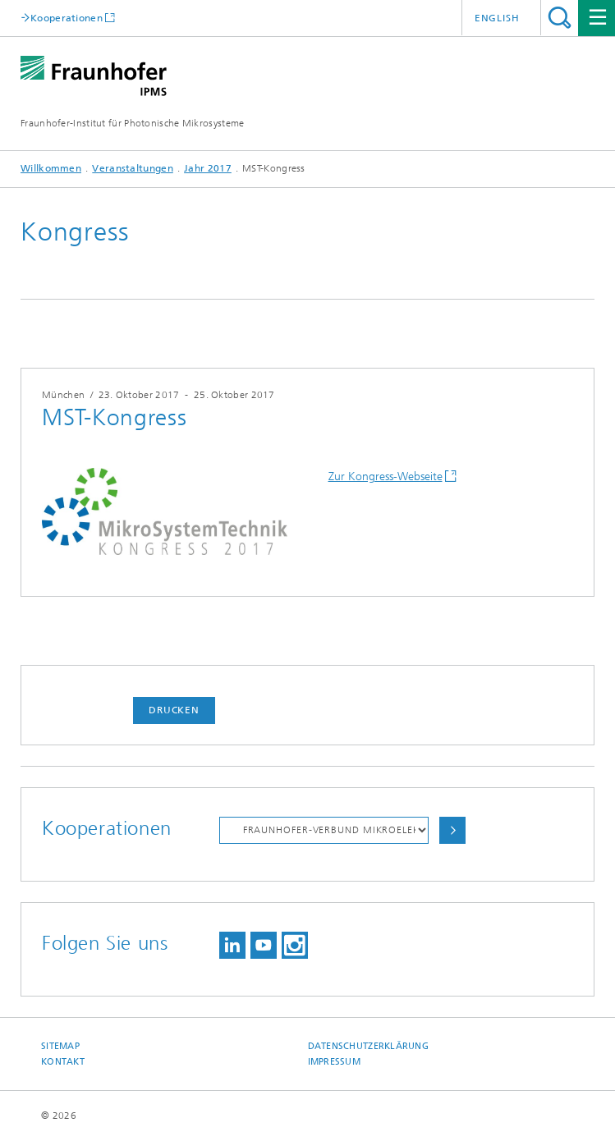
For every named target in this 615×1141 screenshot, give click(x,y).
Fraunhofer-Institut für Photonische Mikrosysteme (132, 123)
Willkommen (51, 168)
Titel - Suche (559, 17)
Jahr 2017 (208, 168)
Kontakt (63, 1061)
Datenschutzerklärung (368, 1046)
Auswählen (452, 830)
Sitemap (60, 1046)
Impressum (334, 1061)
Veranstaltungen (132, 168)
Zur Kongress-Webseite (385, 476)
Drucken (174, 710)
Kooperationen (66, 17)
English (497, 18)
